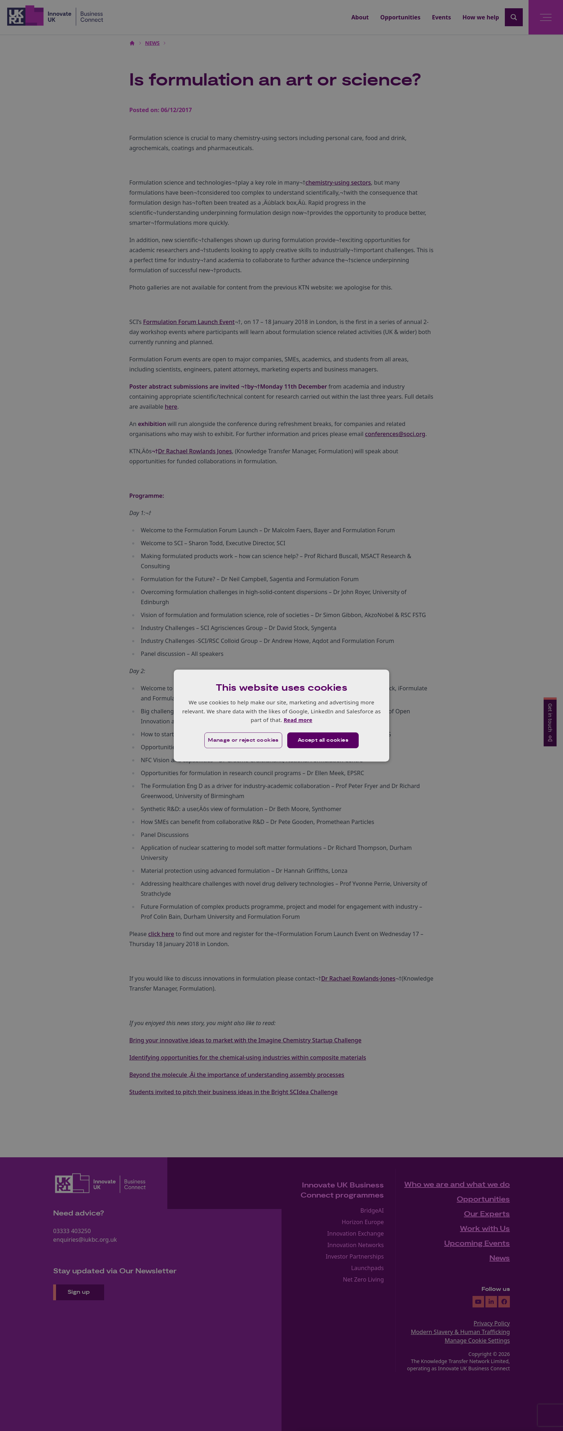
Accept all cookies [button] (323, 740)
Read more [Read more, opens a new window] (298, 719)
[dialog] (281, 715)
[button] (242, 740)
